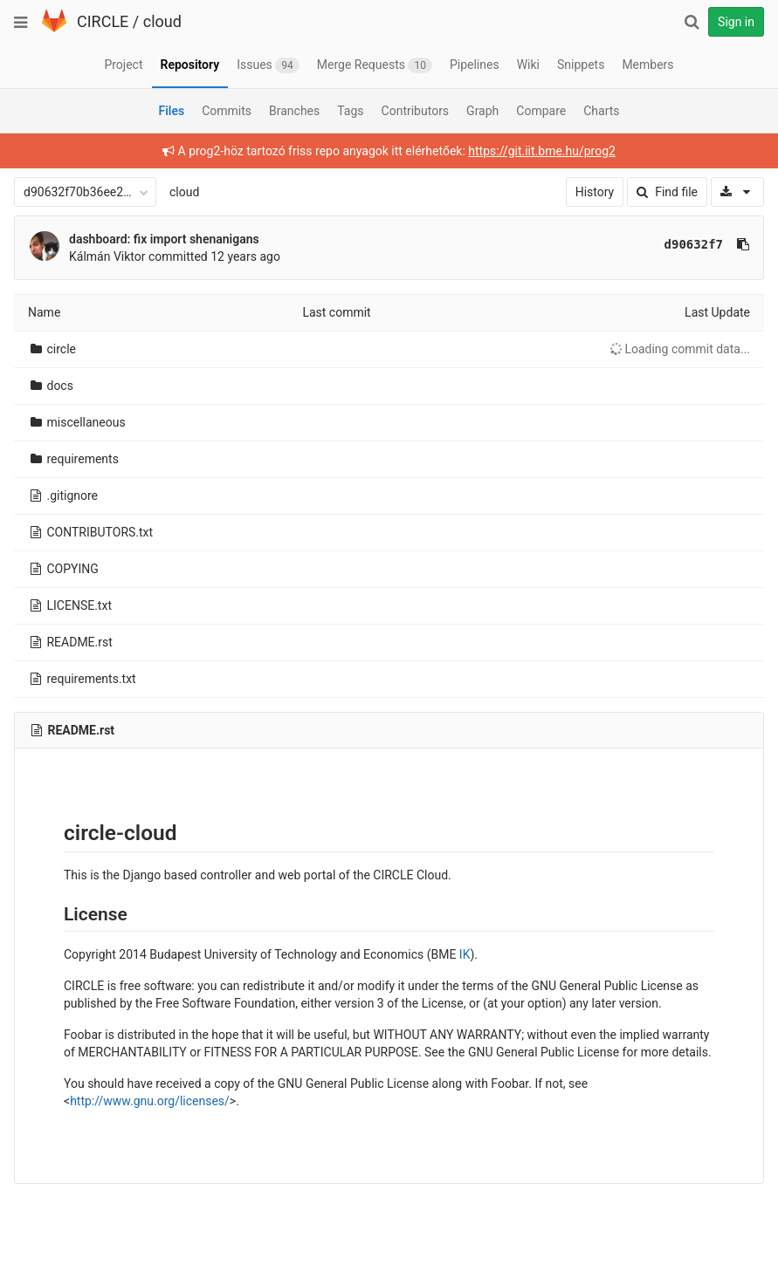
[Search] (692, 22)
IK (465, 954)
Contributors (416, 111)
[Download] (737, 192)
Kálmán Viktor (107, 256)
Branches (294, 111)
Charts (601, 111)
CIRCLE (102, 21)
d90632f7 (693, 244)
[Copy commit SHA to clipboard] (743, 244)
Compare (541, 111)
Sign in (736, 22)
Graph (482, 111)
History (595, 192)
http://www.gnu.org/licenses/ (150, 1101)
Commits (226, 111)
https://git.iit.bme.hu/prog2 (542, 151)
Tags (350, 111)
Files (171, 111)
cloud (162, 21)
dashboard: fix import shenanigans (164, 239)
